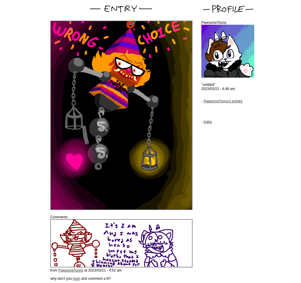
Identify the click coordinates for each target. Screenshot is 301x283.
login (76, 279)
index (208, 122)
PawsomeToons (70, 270)
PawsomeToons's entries (223, 101)
